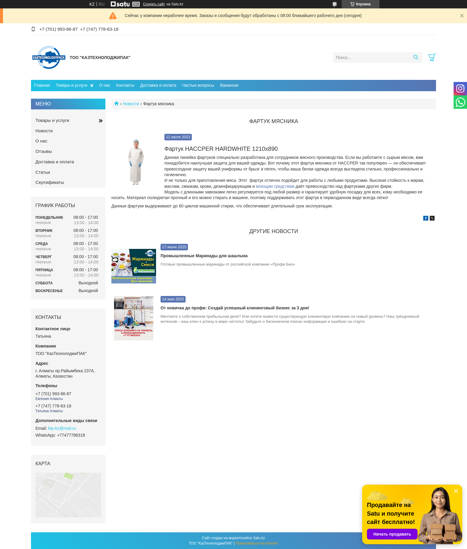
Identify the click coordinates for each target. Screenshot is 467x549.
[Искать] (415, 57)
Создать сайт (154, 4)
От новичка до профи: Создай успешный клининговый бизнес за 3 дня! (235, 307)
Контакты (125, 85)
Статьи (42, 172)
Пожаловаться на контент (257, 543)
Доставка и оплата (158, 85)
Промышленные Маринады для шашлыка (204, 255)
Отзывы (43, 151)
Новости (131, 103)
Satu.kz (259, 538)
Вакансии (229, 85)
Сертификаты (49, 182)
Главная (42, 85)
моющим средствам (275, 186)
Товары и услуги (71, 85)
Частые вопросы (198, 85)
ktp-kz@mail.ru (62, 428)
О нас (104, 85)
